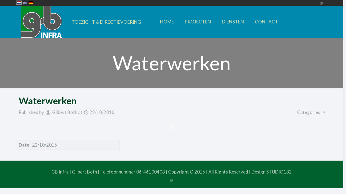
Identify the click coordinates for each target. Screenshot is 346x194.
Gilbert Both (64, 112)
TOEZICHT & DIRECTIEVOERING (106, 22)
